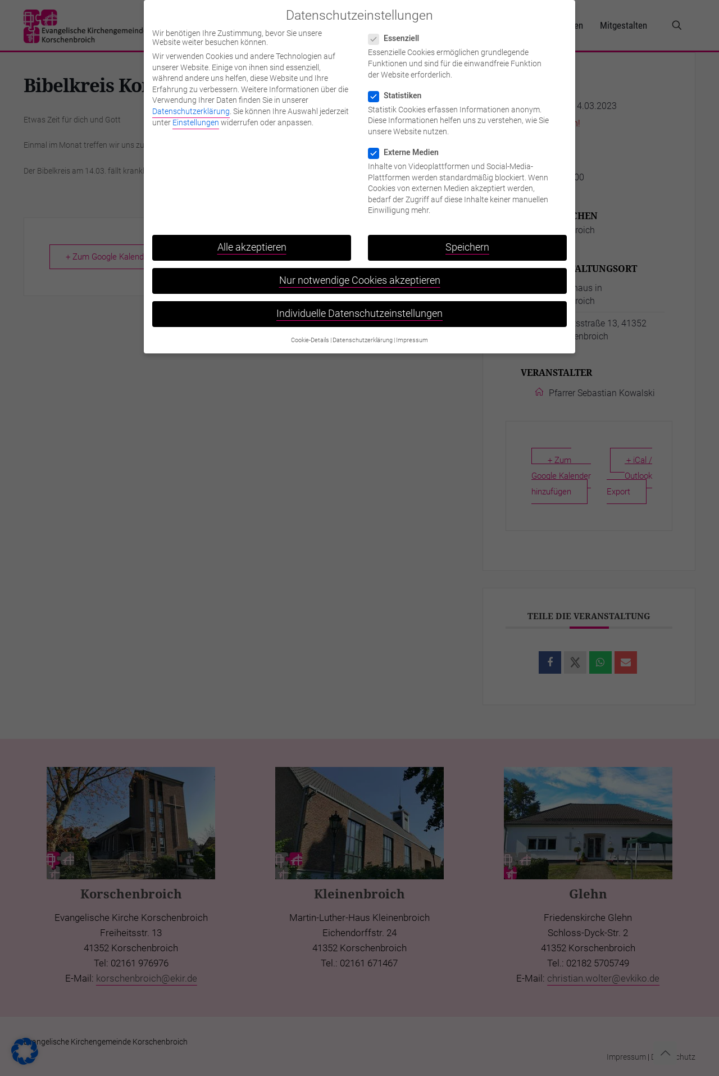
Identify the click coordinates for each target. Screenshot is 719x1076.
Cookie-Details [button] (310, 334)
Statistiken (399, 89)
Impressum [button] (412, 334)
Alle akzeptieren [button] (251, 241)
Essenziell (398, 32)
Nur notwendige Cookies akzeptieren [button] (359, 274)
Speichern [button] (467, 241)
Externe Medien (408, 146)
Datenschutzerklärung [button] (363, 334)
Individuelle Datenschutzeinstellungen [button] (359, 308)
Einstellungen (195, 116)
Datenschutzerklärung (191, 105)
